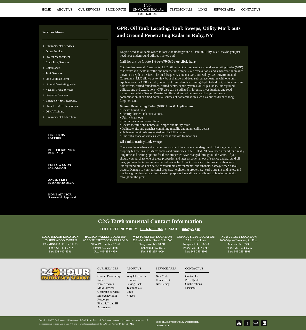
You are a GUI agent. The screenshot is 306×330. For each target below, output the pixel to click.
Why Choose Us (136, 276)
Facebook (247, 323)
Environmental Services (60, 45)
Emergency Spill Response (61, 100)
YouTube (239, 323)
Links (202, 9)
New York (162, 276)
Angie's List (256, 323)
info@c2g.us (191, 229)
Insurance (132, 280)
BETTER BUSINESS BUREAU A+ (61, 151)
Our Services (89, 9)
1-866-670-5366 (148, 14)
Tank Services (54, 73)
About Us (64, 9)
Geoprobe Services (57, 95)
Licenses (190, 287)
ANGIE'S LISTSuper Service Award (61, 181)
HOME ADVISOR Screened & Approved (62, 196)
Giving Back (134, 283)
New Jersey (163, 283)
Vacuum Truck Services (60, 89)
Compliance (53, 67)
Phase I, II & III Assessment (62, 106)
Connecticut (163, 280)
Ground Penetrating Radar (61, 84)
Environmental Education (61, 117)
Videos (131, 295)
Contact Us (250, 9)
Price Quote (116, 9)
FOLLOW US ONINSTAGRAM (59, 166)
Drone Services (55, 51)
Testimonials (181, 9)
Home (46, 9)
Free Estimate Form (57, 78)
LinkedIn (264, 323)
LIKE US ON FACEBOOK (56, 137)
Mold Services (105, 287)
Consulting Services (57, 62)
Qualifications (193, 283)
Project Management (58, 56)
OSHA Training (55, 111)
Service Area (224, 9)
